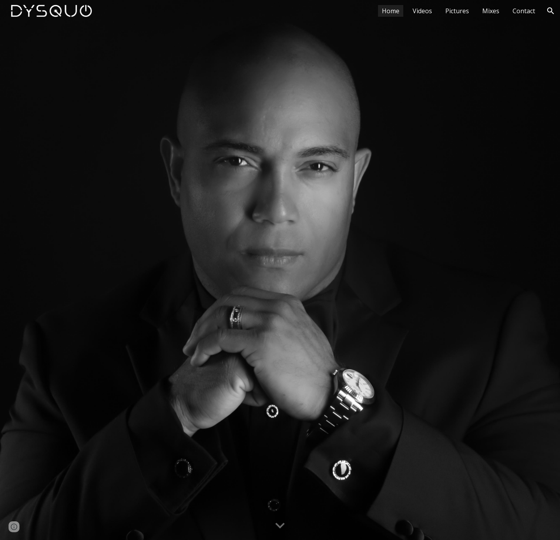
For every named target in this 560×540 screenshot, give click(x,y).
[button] (550, 11)
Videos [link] (422, 11)
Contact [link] (524, 11)
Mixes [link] (490, 11)
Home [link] (390, 11)
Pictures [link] (457, 11)
